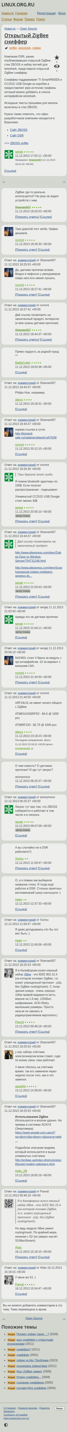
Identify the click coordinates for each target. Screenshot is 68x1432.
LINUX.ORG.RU (17, 4)
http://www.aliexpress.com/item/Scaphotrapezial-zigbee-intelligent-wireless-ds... (38, 571)
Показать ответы (27, 216)
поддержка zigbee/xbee (31, 1366)
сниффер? (23, 1349)
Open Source (28, 28)
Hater (18, 899)
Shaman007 (35, 160)
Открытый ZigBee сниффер (26, 38)
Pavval (19, 1022)
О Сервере (10, 1408)
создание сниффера (30, 1382)
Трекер (29, 19)
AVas (18, 1247)
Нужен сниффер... (28, 1377)
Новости (7, 13)
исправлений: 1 (23, 748)
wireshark (24, 48)
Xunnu (19, 858)
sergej (19, 151)
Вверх (59, 1408)
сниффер (22, 1354)
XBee (27, 974)
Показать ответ (26, 249)
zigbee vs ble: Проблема (32, 1360)
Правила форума (27, 1408)
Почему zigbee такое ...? (32, 1334)
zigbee (36, 48)
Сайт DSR (17, 135)
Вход (62, 13)
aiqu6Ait (20, 1086)
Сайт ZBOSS (18, 129)
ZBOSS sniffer (19, 143)
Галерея (21, 13)
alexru (19, 399)
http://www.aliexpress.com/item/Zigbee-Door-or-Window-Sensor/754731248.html (38, 556)
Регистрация (46, 13)
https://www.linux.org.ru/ (16, 1418)
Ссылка (10, 170)
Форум (18, 19)
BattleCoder (22, 362)
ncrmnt (19, 240)
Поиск (40, 19)
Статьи (6, 19)
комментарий (27, 260)
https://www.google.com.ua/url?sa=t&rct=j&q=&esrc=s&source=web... (38, 1136)
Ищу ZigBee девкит (29, 1371)
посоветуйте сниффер (31, 1388)
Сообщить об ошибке (16, 1414)
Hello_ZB (21, 1171)
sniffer (13, 48)
